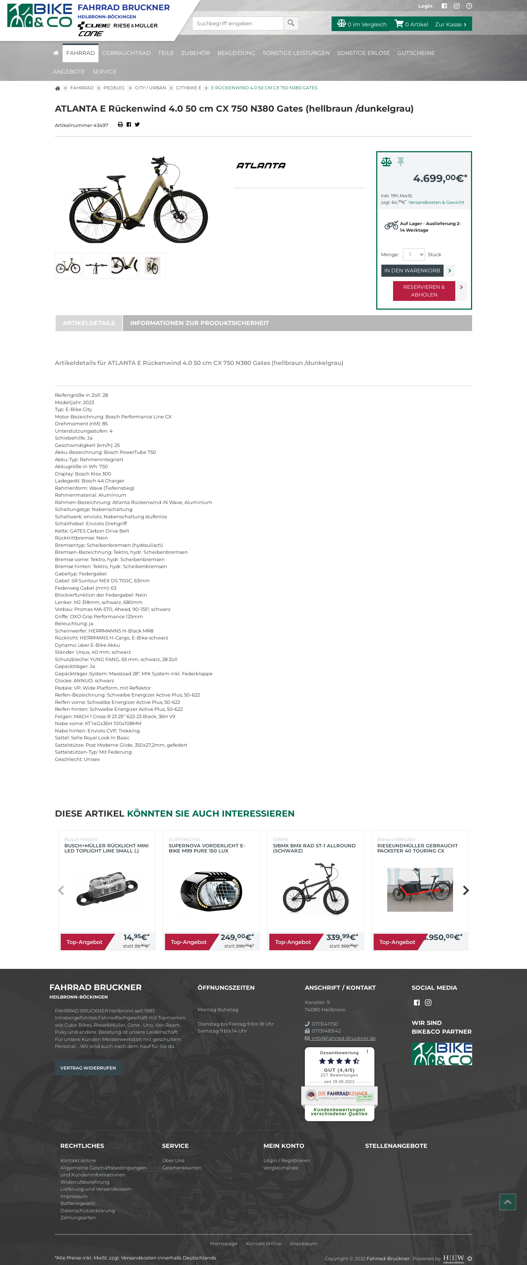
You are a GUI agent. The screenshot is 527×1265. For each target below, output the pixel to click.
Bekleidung (236, 52)
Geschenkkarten (182, 1160)
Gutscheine (416, 52)
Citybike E (188, 87)
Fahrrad (80, 52)
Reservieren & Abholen (418, 287)
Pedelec (114, 87)
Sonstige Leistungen (296, 52)
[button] (465, 883)
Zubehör (195, 52)
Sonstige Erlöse (363, 52)
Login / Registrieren (287, 1153)
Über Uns (173, 1153)
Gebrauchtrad (126, 52)
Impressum (74, 1188)
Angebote (69, 71)
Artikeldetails (89, 315)
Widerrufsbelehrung (84, 1174)
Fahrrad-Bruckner (389, 1251)
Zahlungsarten (78, 1210)
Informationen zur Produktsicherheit (199, 315)
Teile (166, 52)
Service (105, 71)
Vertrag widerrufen (88, 1060)
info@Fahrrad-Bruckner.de (340, 1030)
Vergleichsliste (281, 1160)
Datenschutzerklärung (87, 1203)
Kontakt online (78, 1153)
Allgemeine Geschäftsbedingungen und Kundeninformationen (103, 1163)
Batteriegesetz (78, 1195)
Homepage (224, 1236)
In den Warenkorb (418, 270)
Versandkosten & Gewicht (436, 202)
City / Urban (150, 87)
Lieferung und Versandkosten (95, 1181)
